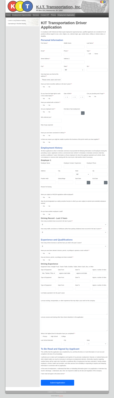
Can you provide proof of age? (96, 93)
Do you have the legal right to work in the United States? (50, 94)
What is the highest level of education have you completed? (58, 333)
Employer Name (45, 163)
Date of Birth (68, 93)
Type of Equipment (46, 269)
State (66, 66)
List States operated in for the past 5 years (53, 293)
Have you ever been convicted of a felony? (53, 132)
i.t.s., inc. (61, 395)
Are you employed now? (48, 109)
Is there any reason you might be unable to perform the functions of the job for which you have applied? (70, 139)
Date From (61, 269)
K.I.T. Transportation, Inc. (58, 7)
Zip (88, 66)
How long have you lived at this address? (49, 75)
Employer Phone (91, 163)
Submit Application (57, 383)
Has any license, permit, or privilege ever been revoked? (57, 257)
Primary (45, 336)
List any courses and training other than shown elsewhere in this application (62, 317)
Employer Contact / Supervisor (72, 163)
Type (88, 51)
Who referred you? (46, 117)
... (82, 113)
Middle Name (67, 43)
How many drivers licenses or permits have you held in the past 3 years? (61, 242)
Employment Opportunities (21, 15)
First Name (44, 43)
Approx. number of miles (99, 269)
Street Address (45, 58)
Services (36, 15)
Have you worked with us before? (50, 102)
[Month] (66, 97)
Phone (66, 51)
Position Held (44, 178)
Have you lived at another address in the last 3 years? (56, 84)
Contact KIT (45, 15)
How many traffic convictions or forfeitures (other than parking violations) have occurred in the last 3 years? (71, 228)
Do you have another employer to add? (52, 211)
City (42, 66)
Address (43, 171)
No (49, 86)
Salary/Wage (61, 178)
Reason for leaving (46, 186)
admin (57, 397)
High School (54, 336)
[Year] (82, 97)
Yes (44, 86)
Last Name (90, 43)
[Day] (74, 97)
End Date (95, 178)
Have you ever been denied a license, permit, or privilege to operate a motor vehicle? (65, 250)
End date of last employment (72, 109)
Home (8, 15)
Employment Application (66, 15)
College (63, 336)
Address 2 (67, 58)
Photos (53, 15)
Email (43, 51)
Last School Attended (47, 340)
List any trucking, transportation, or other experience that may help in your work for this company (68, 300)
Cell (90, 53)
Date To (77, 269)
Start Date (78, 178)
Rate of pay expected (47, 125)
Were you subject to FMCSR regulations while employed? (57, 194)
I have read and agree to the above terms (53, 373)
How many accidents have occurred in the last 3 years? (57, 221)
